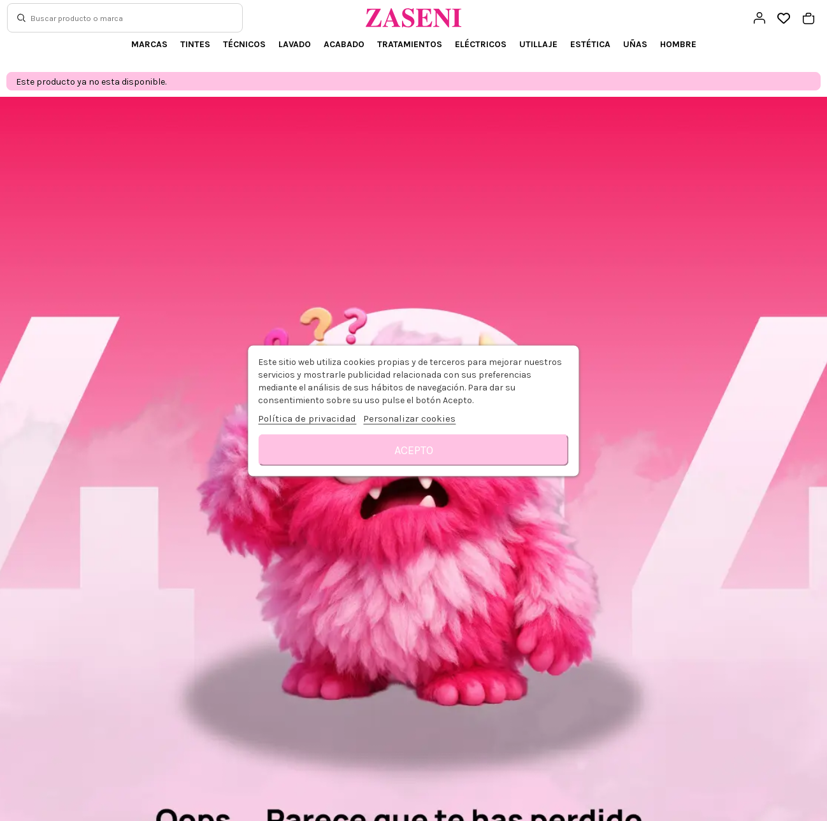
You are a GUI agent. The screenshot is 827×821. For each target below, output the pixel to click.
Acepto (413, 450)
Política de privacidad (307, 418)
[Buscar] (21, 17)
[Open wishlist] (784, 18)
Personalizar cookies (409, 418)
